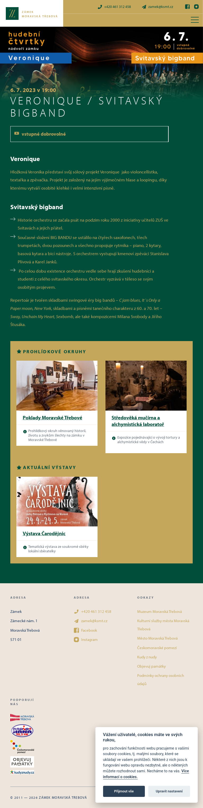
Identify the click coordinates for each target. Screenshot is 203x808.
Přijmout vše (124, 791)
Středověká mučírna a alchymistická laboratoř (138, 420)
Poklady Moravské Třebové (52, 417)
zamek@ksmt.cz (157, 6)
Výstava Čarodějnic (44, 533)
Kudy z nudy (147, 656)
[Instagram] (196, 6)
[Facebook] (187, 6)
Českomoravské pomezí (157, 647)
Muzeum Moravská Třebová (159, 611)
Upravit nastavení (169, 791)
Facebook (85, 630)
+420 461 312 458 (114, 6)
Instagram (86, 639)
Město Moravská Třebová (157, 638)
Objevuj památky (151, 666)
